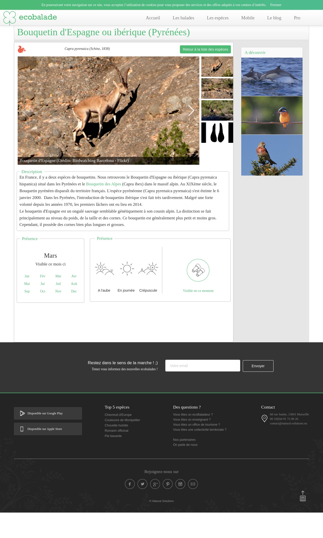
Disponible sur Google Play (45, 439)
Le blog (274, 17)
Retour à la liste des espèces (205, 75)
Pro (297, 17)
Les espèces (218, 17)
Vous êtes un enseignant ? (191, 445)
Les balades (183, 17)
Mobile (248, 17)
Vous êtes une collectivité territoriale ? (199, 455)
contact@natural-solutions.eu (288, 449)
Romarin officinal (116, 456)
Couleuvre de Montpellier (122, 445)
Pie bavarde (113, 461)
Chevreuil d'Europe (118, 440)
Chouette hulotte (116, 451)
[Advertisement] (124, 346)
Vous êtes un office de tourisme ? (196, 450)
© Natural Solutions (161, 526)
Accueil (153, 17)
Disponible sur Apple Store (45, 454)
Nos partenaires (184, 465)
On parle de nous (185, 470)
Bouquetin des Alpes (103, 209)
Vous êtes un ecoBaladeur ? (193, 440)
